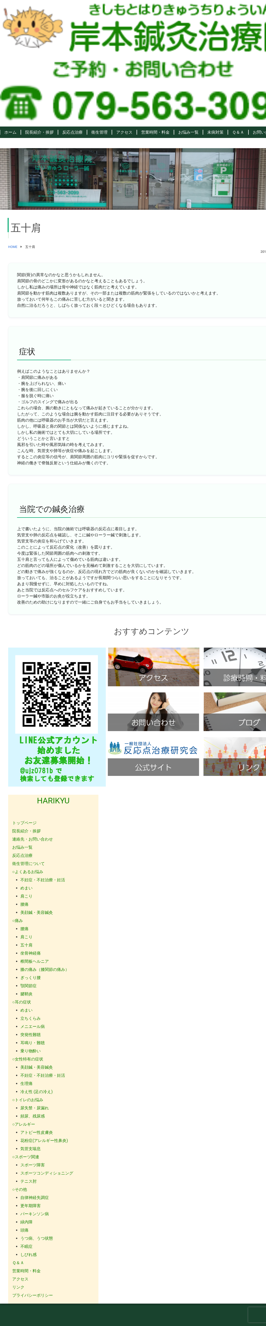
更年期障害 (30, 1205)
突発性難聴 (30, 1034)
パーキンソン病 (34, 1213)
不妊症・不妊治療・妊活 (42, 879)
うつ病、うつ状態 (36, 1238)
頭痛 (24, 1230)
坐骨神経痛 (30, 953)
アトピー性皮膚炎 (36, 1132)
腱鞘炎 (26, 994)
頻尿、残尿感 (32, 1116)
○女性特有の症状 (27, 1059)
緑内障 (26, 1222)
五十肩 (26, 945)
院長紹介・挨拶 (39, 132)
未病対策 (215, 132)
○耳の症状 (21, 1002)
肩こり (26, 896)
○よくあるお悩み (27, 871)
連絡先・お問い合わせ (32, 839)
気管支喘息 (30, 1148)
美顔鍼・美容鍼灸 (36, 912)
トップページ (24, 822)
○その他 (19, 1189)
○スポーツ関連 (25, 1156)
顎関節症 (28, 985)
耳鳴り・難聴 (32, 1042)
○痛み (17, 920)
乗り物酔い (30, 1051)
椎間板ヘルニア (34, 961)
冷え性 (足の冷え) (36, 1091)
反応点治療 (72, 132)
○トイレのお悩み (27, 1099)
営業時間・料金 (155, 132)
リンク (18, 1287)
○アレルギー (23, 1124)
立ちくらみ (30, 1018)
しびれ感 (28, 1254)
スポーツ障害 (32, 1165)
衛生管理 (99, 132)
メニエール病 (32, 1026)
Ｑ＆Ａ (238, 132)
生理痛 (26, 1083)
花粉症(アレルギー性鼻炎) (44, 1140)
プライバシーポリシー (32, 1295)
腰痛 (24, 904)
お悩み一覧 (188, 132)
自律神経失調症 (34, 1197)
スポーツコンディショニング (46, 1173)
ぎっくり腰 (30, 977)
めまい (26, 888)
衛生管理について (28, 863)
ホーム (10, 132)
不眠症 (26, 1246)
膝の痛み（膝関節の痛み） (44, 969)
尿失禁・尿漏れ (34, 1108)
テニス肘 (28, 1181)
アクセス (124, 132)
